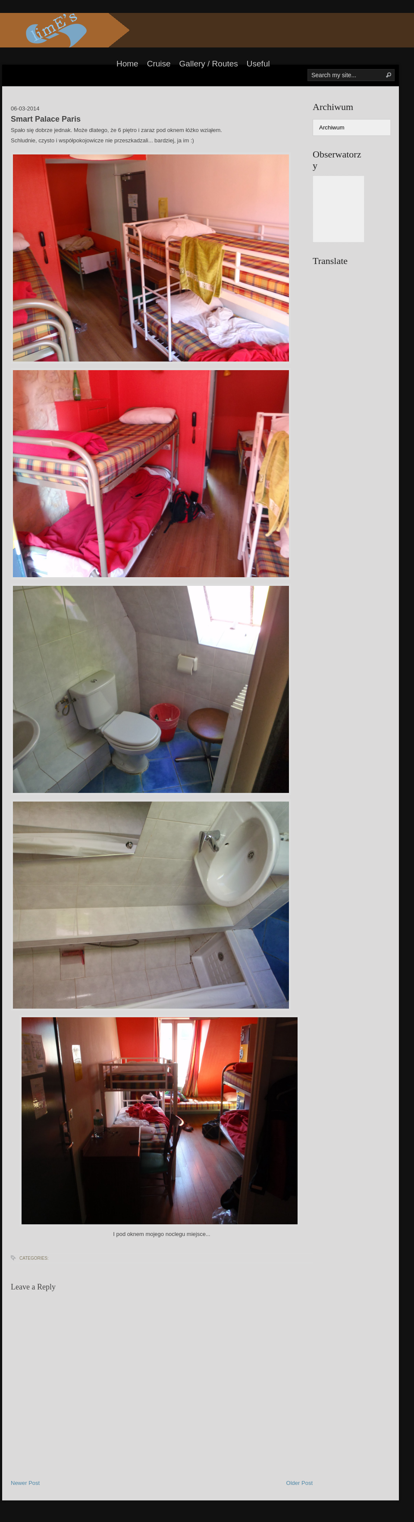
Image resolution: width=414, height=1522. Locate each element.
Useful (258, 63)
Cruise (159, 63)
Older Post (299, 1483)
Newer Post (25, 1483)
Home (127, 63)
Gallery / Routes (208, 63)
